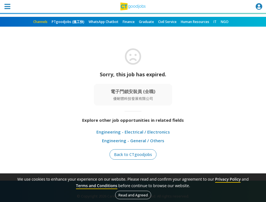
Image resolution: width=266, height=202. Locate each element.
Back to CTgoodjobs (133, 154)
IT (215, 21)
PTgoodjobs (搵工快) (68, 21)
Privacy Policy (228, 179)
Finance (129, 21)
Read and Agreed (133, 195)
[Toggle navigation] (7, 6)
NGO (225, 21)
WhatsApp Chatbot (103, 21)
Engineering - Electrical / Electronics (133, 132)
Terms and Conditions (96, 185)
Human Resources (195, 21)
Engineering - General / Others (133, 140)
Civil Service (167, 21)
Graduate (146, 21)
